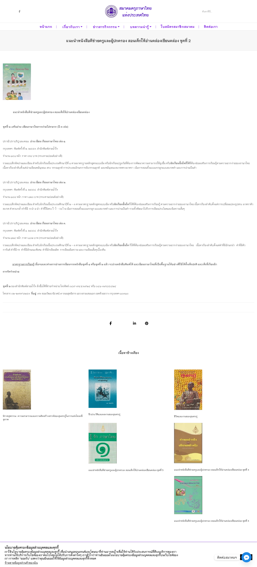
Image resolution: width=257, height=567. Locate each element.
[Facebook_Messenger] (246, 557)
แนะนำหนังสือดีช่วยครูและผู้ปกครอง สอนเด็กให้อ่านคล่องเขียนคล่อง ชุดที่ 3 (211, 520)
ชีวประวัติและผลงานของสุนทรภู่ (104, 414)
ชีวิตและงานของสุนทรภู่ (185, 416)
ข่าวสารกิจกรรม (105, 27)
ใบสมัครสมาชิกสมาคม (178, 26)
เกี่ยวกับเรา (71, 27)
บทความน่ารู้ (139, 27)
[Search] (216, 11)
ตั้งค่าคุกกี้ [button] (231, 557)
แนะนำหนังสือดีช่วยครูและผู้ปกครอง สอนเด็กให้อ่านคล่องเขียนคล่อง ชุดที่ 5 (126, 470)
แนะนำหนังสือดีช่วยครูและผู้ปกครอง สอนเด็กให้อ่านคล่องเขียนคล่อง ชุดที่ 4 (211, 469)
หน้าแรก (46, 26)
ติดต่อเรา (211, 26)
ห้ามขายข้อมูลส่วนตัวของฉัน (21, 562)
